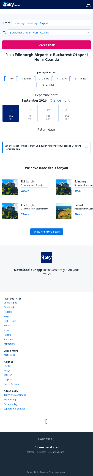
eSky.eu (30, 451)
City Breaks (9, 307)
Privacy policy (10, 404)
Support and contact (14, 408)
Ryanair (7, 365)
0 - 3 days (44, 78)
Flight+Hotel (10, 320)
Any (12, 78)
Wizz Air (8, 374)
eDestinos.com (56, 451)
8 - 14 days (80, 78)
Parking (7, 334)
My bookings (10, 399)
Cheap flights (10, 302)
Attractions (9, 343)
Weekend (26, 78)
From (6, 23)
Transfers (8, 339)
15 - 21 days (48, 84)
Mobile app (9, 354)
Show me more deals (46, 231)
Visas (6, 330)
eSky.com (41, 451)
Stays (6, 316)
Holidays (8, 311)
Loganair (8, 379)
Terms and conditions (15, 394)
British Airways (11, 383)
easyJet (7, 370)
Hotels (7, 325)
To (4, 32)
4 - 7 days (62, 78)
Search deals (46, 45)
